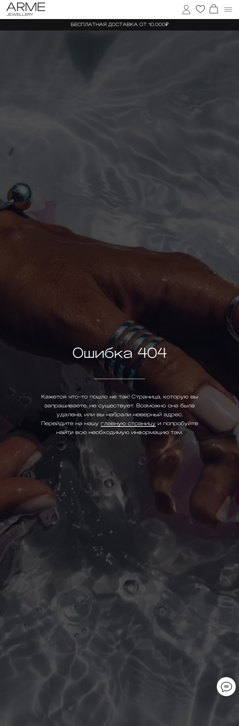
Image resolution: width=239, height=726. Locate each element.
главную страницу (128, 423)
